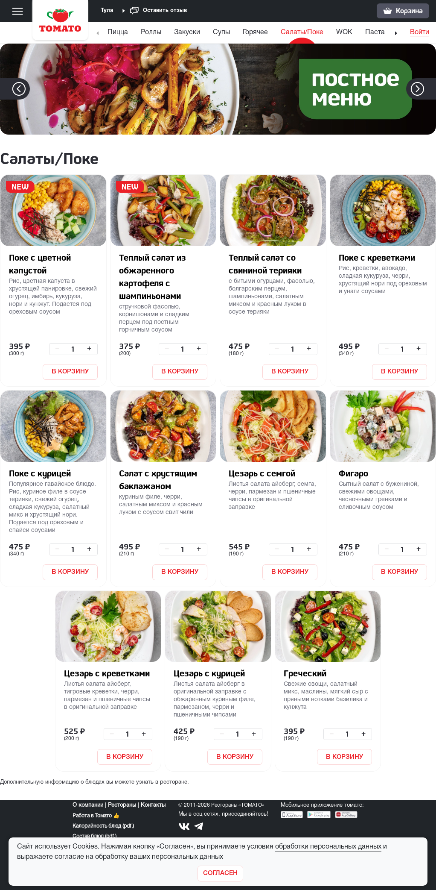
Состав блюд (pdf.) (94, 836)
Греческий (305, 673)
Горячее (255, 32)
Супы (221, 32)
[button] (430, 89)
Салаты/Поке (302, 32)
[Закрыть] (220, 873)
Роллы (151, 32)
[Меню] (17, 11)
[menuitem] (118, 34)
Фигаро (353, 473)
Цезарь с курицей (209, 673)
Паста (375, 32)
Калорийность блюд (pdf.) (103, 826)
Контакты (153, 805)
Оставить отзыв (158, 10)
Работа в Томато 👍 (96, 816)
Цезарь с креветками (107, 673)
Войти (419, 32)
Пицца (118, 32)
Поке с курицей (40, 473)
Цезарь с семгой (262, 473)
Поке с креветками (377, 257)
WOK (344, 32)
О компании (88, 805)
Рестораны (122, 805)
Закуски (187, 32)
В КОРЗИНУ (70, 372)
